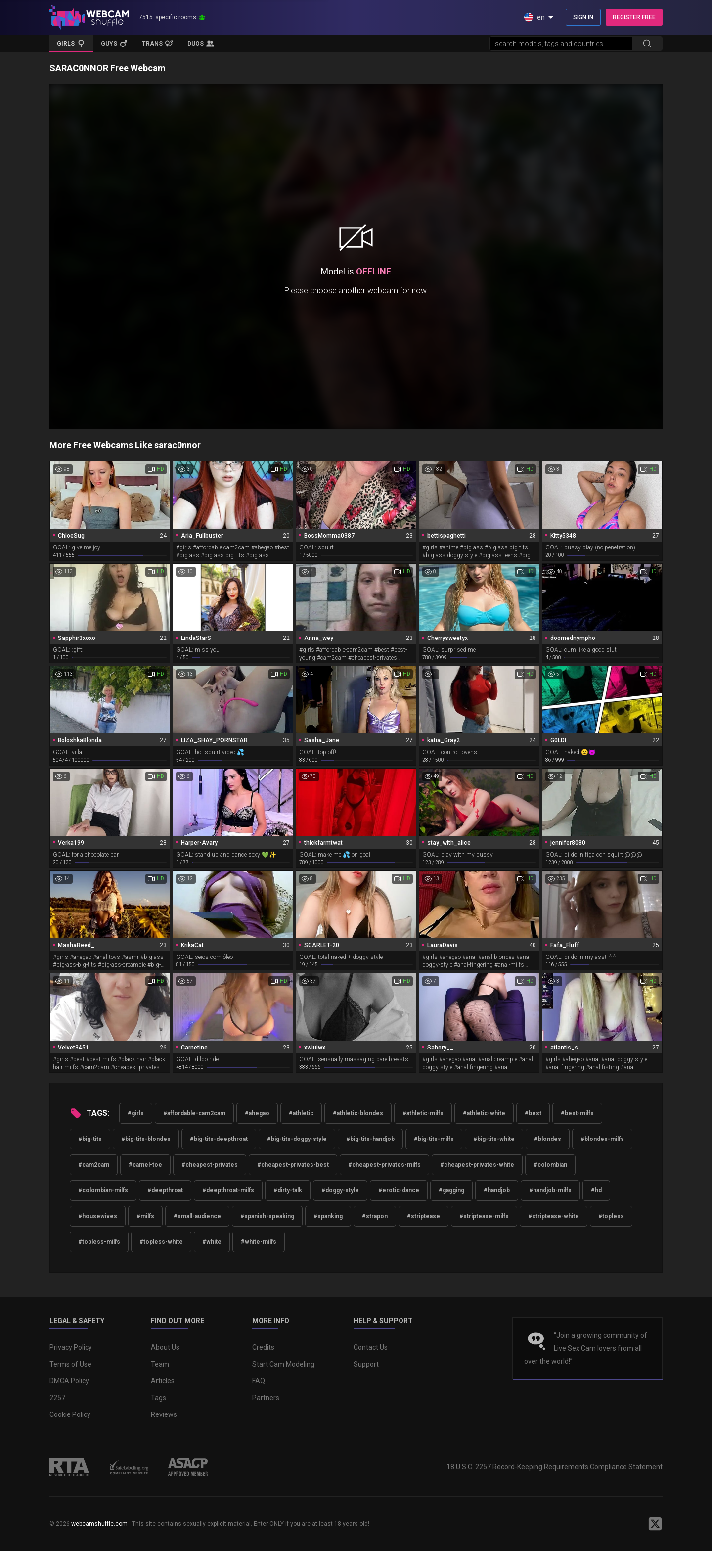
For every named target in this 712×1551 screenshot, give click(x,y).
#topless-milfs (99, 1241)
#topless (611, 1216)
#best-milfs (577, 1113)
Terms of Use (70, 1364)
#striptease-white (553, 1216)
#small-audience (197, 1216)
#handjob (497, 1190)
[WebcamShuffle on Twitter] (655, 1523)
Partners (265, 1397)
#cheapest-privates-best (293, 1164)
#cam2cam (93, 1164)
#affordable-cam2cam (194, 1113)
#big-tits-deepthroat (219, 1139)
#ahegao (257, 1113)
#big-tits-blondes (146, 1139)
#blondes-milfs (602, 1139)
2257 (57, 1397)
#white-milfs (258, 1241)
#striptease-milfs (484, 1216)
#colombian (550, 1164)
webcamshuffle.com (99, 1523)
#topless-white (161, 1241)
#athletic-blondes (358, 1113)
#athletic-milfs (423, 1113)
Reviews (164, 1414)
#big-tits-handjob (370, 1139)
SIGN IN (583, 17)
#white (212, 1241)
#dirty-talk (287, 1190)
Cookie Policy (69, 1414)
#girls (136, 1113)
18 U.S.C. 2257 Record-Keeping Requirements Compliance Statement (554, 1467)
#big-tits (90, 1139)
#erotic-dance (398, 1190)
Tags (158, 1397)
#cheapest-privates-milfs (384, 1164)
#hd (596, 1190)
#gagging (451, 1190)
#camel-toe (145, 1164)
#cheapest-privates (209, 1164)
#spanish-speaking (267, 1216)
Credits (263, 1347)
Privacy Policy (70, 1347)
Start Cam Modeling (283, 1364)
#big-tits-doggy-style (297, 1139)
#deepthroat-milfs (228, 1190)
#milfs (145, 1216)
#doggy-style (340, 1190)
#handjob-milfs (550, 1190)
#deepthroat (165, 1190)
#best (533, 1113)
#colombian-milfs (103, 1190)
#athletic (301, 1113)
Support (366, 1364)
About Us (165, 1347)
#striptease (423, 1216)
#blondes (547, 1139)
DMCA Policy (69, 1380)
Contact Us (371, 1347)
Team (160, 1364)
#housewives (97, 1216)
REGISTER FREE (634, 17)
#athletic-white (484, 1113)
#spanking (328, 1216)
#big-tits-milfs (434, 1139)
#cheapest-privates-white (477, 1164)
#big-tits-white (494, 1139)
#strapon (375, 1216)
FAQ (258, 1380)
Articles (163, 1380)
